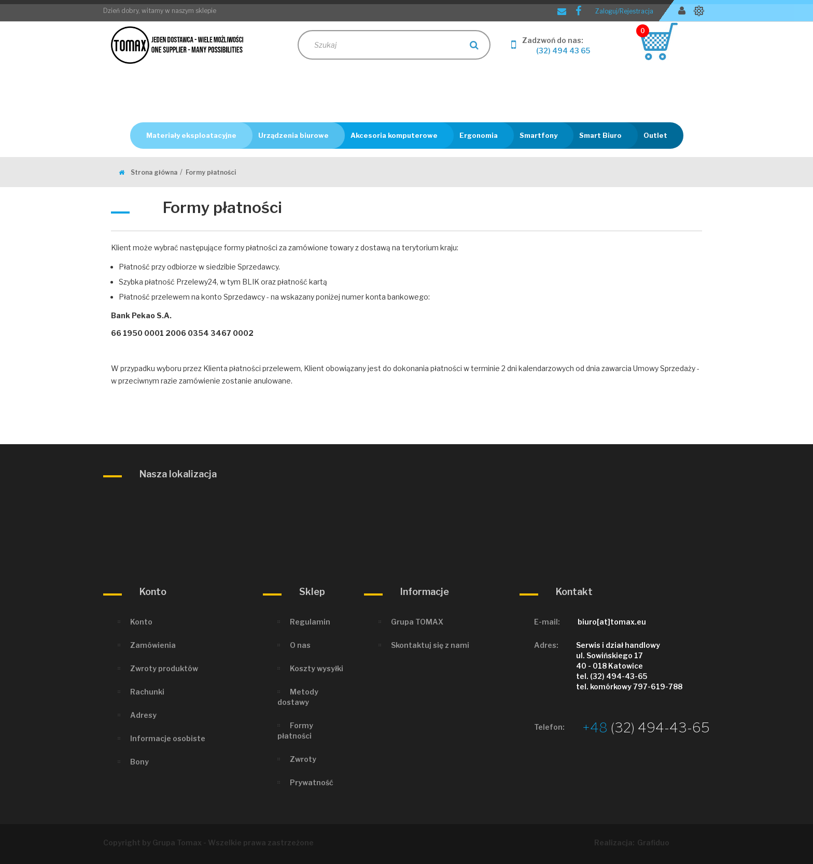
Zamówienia (153, 645)
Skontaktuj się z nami (430, 645)
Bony (139, 761)
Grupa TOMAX (417, 621)
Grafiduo (653, 842)
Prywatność (311, 782)
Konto (141, 621)
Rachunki (147, 691)
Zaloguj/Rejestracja (624, 11)
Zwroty (303, 759)
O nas (300, 645)
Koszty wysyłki (316, 668)
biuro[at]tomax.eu (612, 621)
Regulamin (310, 621)
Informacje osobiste (167, 738)
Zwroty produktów (164, 668)
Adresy (143, 715)
